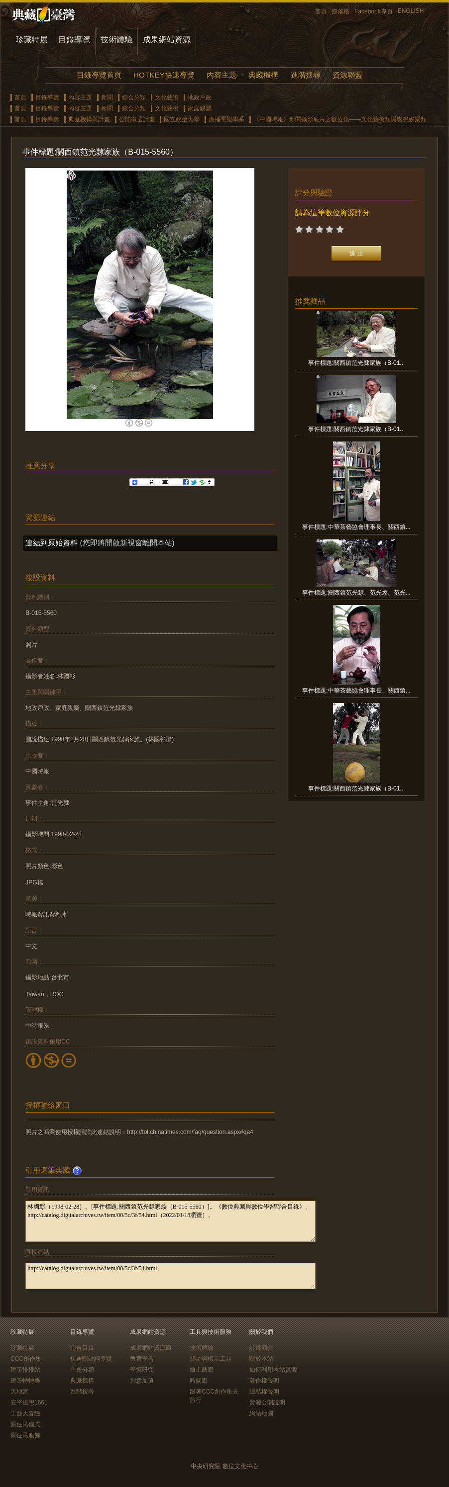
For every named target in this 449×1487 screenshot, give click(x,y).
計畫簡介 (261, 1347)
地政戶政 (200, 97)
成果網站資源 (167, 39)
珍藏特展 (32, 39)
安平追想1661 (29, 1402)
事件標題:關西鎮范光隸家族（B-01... (356, 362)
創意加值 (142, 1380)
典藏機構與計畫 (89, 119)
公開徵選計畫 (137, 119)
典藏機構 (263, 75)
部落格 (340, 11)
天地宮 (19, 1391)
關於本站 (261, 1358)
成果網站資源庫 (151, 1347)
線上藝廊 (202, 1369)
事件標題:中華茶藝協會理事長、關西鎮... (356, 527)
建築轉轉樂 (25, 1380)
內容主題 (221, 75)
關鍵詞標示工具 (210, 1358)
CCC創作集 (25, 1358)
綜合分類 (134, 97)
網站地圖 (261, 1413)
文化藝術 (167, 97)
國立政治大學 (182, 119)
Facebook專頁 (373, 11)
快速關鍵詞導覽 (91, 1358)
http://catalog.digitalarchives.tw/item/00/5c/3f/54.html (170, 1276)
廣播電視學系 (226, 119)
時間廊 (199, 1380)
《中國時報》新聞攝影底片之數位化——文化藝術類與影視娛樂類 (340, 119)
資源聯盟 (347, 75)
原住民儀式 (25, 1424)
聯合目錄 (82, 1347)
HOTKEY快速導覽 (163, 75)
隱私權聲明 (264, 1391)
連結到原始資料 (51, 542)
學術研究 (142, 1369)
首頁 (321, 11)
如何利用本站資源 (273, 1369)
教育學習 (142, 1358)
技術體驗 (116, 39)
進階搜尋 (306, 75)
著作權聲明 (264, 1380)
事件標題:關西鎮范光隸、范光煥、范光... (356, 592)
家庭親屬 (200, 108)
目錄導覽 (74, 39)
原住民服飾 (25, 1435)
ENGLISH (411, 10)
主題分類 (82, 1369)
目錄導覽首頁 (99, 75)
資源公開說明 (267, 1402)
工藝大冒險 (25, 1413)
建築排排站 (25, 1369)
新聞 (107, 97)
